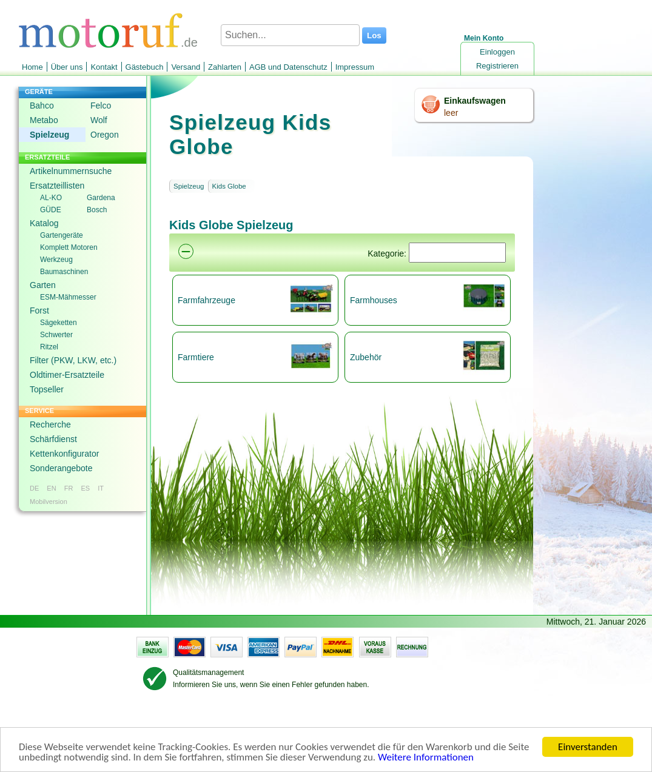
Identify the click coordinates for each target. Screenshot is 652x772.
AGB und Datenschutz (288, 67)
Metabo (44, 120)
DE (34, 488)
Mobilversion (48, 501)
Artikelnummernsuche (71, 171)
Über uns (67, 67)
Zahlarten (224, 67)
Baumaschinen (64, 271)
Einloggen (497, 51)
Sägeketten (58, 322)
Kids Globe (229, 186)
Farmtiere (196, 357)
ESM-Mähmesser (68, 297)
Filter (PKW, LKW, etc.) (73, 360)
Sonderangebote (61, 468)
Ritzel (49, 347)
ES (85, 488)
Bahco (42, 105)
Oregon (104, 134)
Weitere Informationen (426, 757)
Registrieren (497, 65)
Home (32, 67)
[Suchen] (457, 253)
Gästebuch (145, 67)
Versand (185, 67)
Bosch (97, 210)
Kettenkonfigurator (64, 453)
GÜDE (50, 210)
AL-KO (51, 197)
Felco (100, 105)
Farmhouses (373, 300)
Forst (39, 310)
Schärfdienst (53, 439)
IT (101, 488)
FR (68, 488)
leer (451, 113)
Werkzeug (56, 259)
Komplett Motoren (69, 247)
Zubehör (365, 357)
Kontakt (103, 67)
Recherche (50, 424)
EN (51, 488)
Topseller (47, 389)
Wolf (98, 120)
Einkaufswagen (475, 101)
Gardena (101, 197)
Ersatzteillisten (57, 185)
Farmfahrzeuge (206, 300)
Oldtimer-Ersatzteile (67, 375)
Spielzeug (49, 134)
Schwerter (56, 335)
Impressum (354, 67)
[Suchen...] (290, 35)
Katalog (44, 223)
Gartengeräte (61, 235)
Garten (43, 285)
